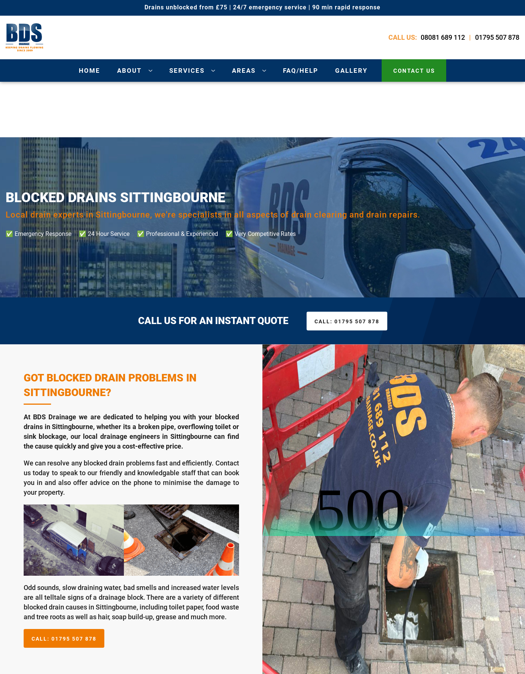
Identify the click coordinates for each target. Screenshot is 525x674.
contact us (414, 71)
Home (89, 70)
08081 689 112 (443, 37)
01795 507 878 (497, 37)
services (187, 70)
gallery (351, 70)
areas (244, 70)
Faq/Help (300, 70)
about (129, 70)
